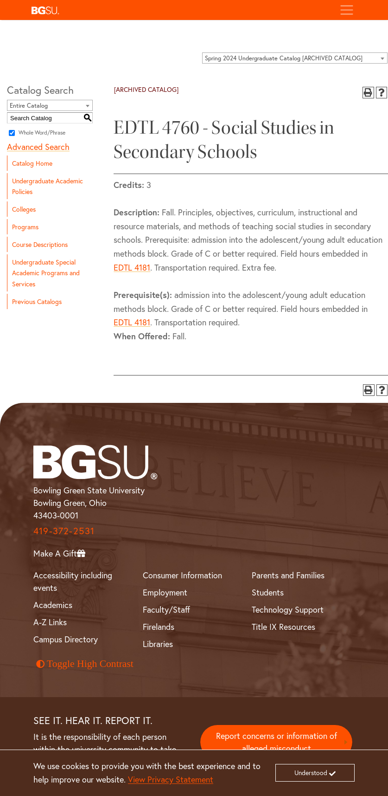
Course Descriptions (40, 244)
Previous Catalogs (37, 301)
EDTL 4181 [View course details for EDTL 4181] (132, 267)
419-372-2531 (64, 530)
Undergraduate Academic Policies (47, 186)
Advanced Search (38, 146)
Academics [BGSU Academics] (52, 604)
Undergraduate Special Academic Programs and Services (46, 273)
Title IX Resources (283, 626)
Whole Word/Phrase (42, 132)
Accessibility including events (72, 581)
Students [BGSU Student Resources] (268, 592)
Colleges (24, 209)
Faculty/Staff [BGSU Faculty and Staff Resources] (166, 609)
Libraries (158, 643)
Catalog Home (32, 163)
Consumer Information (182, 575)
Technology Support (288, 609)
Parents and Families (288, 575)
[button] (180, 10)
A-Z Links (50, 622)
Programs (25, 226)
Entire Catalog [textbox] (29, 106)
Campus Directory (65, 639)
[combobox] (295, 58)
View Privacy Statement (170, 779)
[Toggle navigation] (347, 10)
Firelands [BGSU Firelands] (158, 626)
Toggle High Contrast (85, 664)
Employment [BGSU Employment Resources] (165, 592)
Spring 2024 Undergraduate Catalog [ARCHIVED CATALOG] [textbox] (284, 58)
